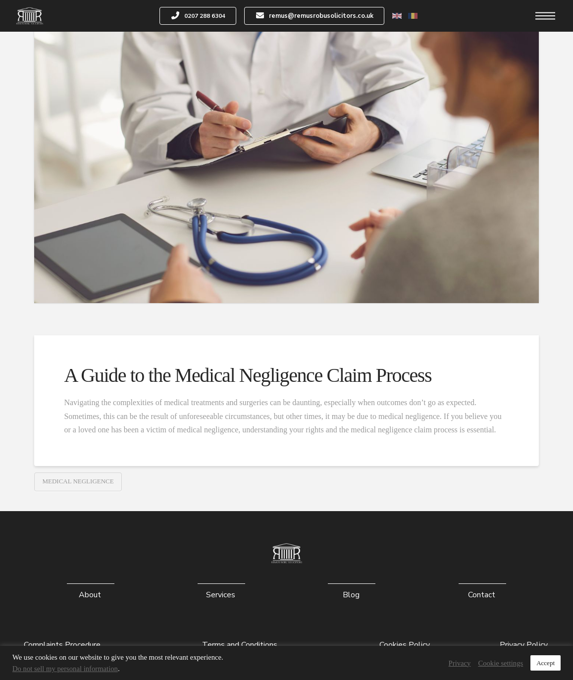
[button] (545, 16)
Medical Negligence (77, 481)
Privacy (460, 663)
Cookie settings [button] (500, 663)
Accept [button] (545, 663)
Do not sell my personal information (65, 669)
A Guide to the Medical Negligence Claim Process (249, 375)
